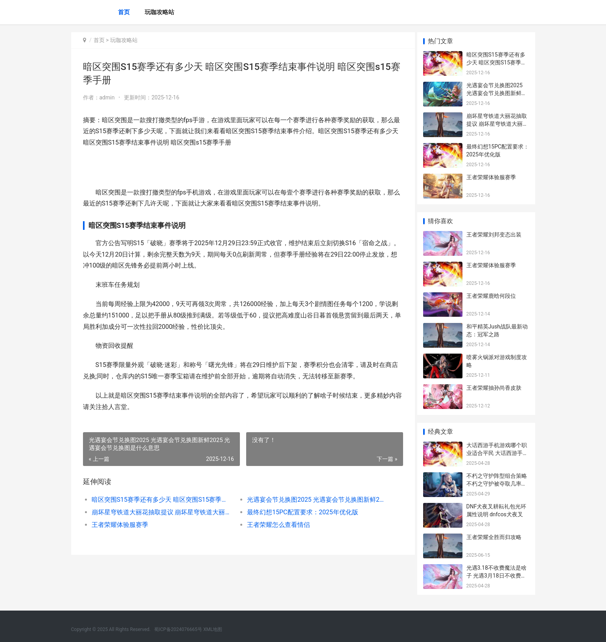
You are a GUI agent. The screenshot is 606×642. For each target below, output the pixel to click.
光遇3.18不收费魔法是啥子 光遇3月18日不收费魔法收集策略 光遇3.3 (496, 575)
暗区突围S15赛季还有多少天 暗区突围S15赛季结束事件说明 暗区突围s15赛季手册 (160, 499)
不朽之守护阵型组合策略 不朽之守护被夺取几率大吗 (496, 483)
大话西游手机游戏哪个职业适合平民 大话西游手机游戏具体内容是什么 (497, 453)
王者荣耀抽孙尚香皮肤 (493, 388)
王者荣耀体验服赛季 (120, 524)
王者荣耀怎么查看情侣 (275, 524)
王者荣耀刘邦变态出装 (493, 234)
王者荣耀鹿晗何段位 (491, 296)
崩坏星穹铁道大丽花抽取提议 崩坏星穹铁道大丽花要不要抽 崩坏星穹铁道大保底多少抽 (160, 512)
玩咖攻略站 (159, 12)
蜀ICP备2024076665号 (178, 629)
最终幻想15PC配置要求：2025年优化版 (299, 512)
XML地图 (212, 629)
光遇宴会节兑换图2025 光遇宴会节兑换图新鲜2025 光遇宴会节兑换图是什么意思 (312, 499)
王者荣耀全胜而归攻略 (493, 537)
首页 (124, 12)
